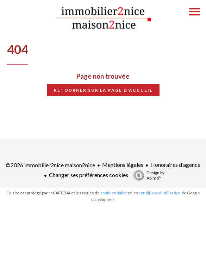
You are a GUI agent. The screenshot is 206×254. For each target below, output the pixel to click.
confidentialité (113, 192)
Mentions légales (122, 164)
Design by (147, 175)
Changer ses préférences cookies (88, 174)
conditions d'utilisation (160, 192)
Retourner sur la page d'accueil (103, 90)
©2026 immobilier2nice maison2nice (50, 165)
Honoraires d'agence (175, 164)
